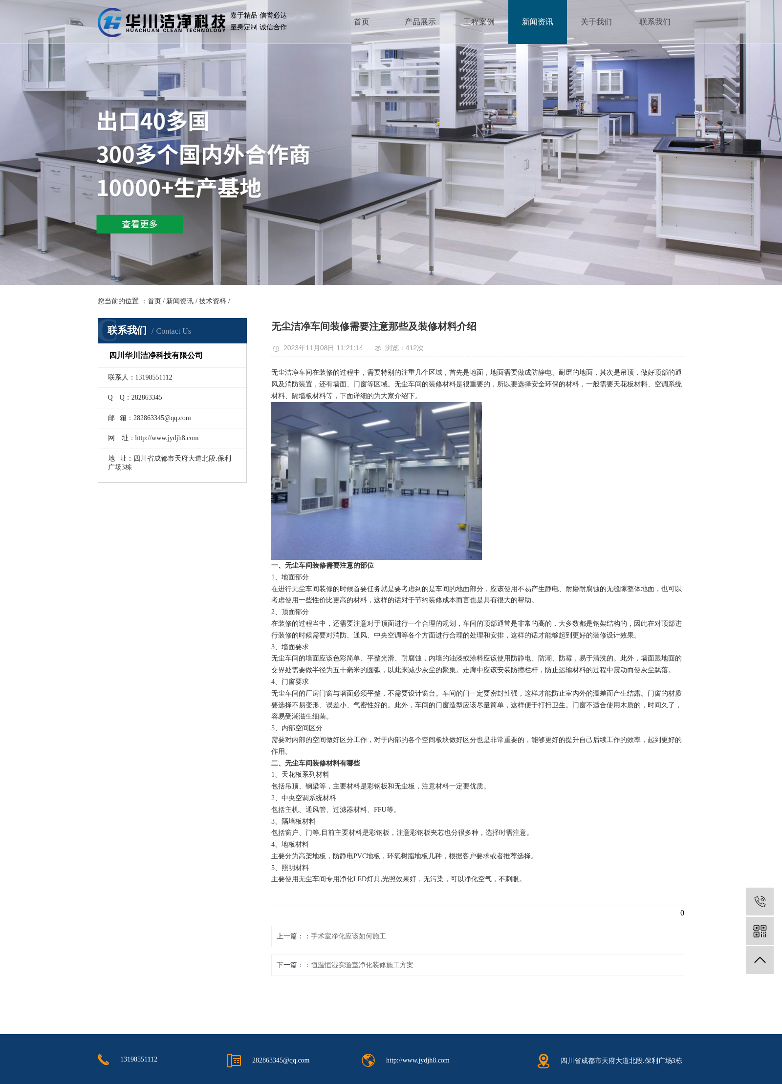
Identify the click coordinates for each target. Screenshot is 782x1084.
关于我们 (596, 22)
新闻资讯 (537, 22)
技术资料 (212, 301)
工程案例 (479, 22)
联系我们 (655, 22)
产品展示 (420, 22)
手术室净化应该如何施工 (348, 936)
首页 (361, 22)
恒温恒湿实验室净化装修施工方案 (362, 965)
